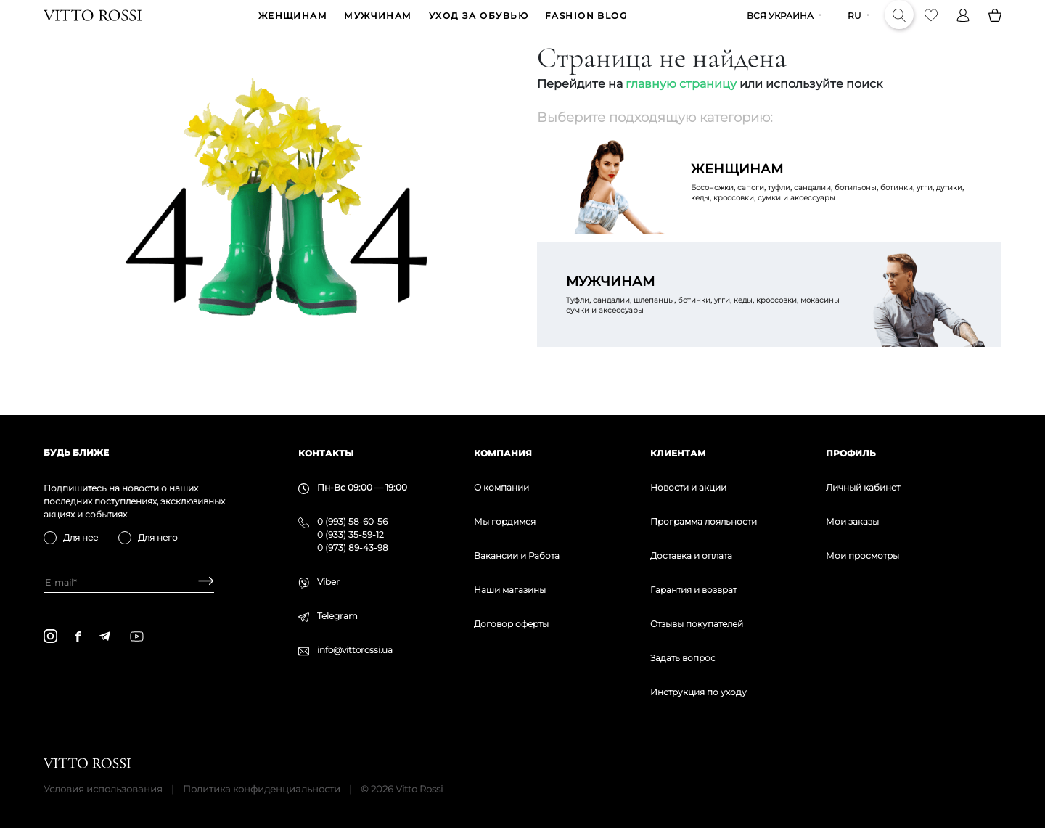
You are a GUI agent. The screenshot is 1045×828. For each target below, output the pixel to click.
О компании (501, 487)
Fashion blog (586, 26)
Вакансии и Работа (517, 555)
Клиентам (678, 453)
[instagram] (50, 636)
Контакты (325, 453)
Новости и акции (688, 487)
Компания (503, 453)
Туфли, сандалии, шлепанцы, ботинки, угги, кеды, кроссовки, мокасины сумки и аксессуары (707, 316)
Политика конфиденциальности (261, 789)
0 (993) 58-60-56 (352, 521)
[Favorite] (931, 26)
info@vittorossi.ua (355, 649)
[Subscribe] (200, 582)
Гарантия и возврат (693, 589)
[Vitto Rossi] (93, 26)
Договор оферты (511, 623)
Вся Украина (780, 26)
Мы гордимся (505, 521)
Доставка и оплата (691, 555)
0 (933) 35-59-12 (350, 534)
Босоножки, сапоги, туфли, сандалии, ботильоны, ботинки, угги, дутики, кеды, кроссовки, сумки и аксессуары (831, 203)
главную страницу (681, 105)
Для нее (80, 537)
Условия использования (103, 789)
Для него (158, 537)
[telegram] (104, 636)
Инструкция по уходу (698, 691)
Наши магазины (510, 589)
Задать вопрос (683, 657)
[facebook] (78, 636)
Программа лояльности (703, 521)
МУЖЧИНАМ (378, 26)
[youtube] (137, 636)
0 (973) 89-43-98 (352, 547)
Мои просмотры (862, 555)
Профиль (851, 453)
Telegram (337, 615)
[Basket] (994, 26)
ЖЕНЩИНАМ (293, 26)
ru (854, 26)
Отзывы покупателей (696, 623)
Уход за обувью (478, 26)
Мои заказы (852, 521)
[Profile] (963, 26)
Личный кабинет (863, 487)
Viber (328, 581)
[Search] (899, 26)
